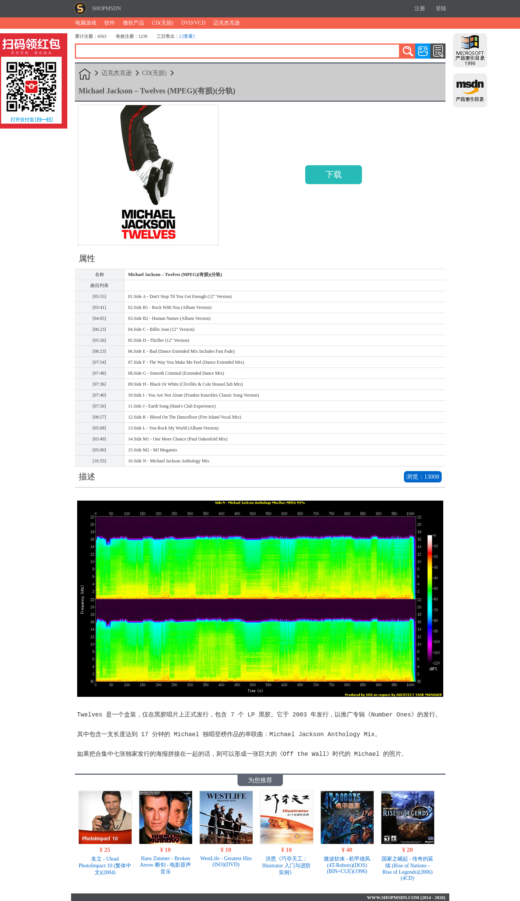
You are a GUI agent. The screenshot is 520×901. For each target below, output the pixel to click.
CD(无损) (163, 23)
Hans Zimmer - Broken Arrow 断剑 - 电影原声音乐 (165, 864)
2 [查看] (187, 36)
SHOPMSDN (106, 8)
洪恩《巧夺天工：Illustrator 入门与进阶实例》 (286, 865)
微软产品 (133, 23)
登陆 (441, 8)
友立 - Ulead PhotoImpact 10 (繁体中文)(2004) (105, 865)
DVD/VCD (193, 23)
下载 (333, 174)
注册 (419, 8)
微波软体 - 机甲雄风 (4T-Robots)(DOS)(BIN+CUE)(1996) (347, 864)
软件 (109, 23)
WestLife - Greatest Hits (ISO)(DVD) (225, 861)
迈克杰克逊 (226, 23)
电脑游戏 (85, 23)
